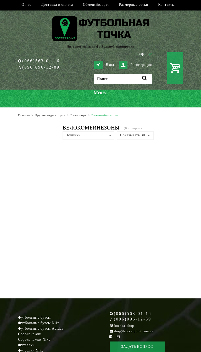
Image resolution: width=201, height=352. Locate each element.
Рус (149, 54)
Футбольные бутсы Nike (39, 323)
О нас (26, 5)
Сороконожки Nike (34, 339)
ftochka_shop (124, 326)
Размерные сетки (133, 5)
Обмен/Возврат (96, 5)
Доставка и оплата (57, 5)
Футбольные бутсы (34, 317)
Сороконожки (29, 334)
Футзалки (26, 345)
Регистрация (135, 65)
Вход (104, 65)
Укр (141, 54)
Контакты (166, 5)
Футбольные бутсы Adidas (40, 328)
